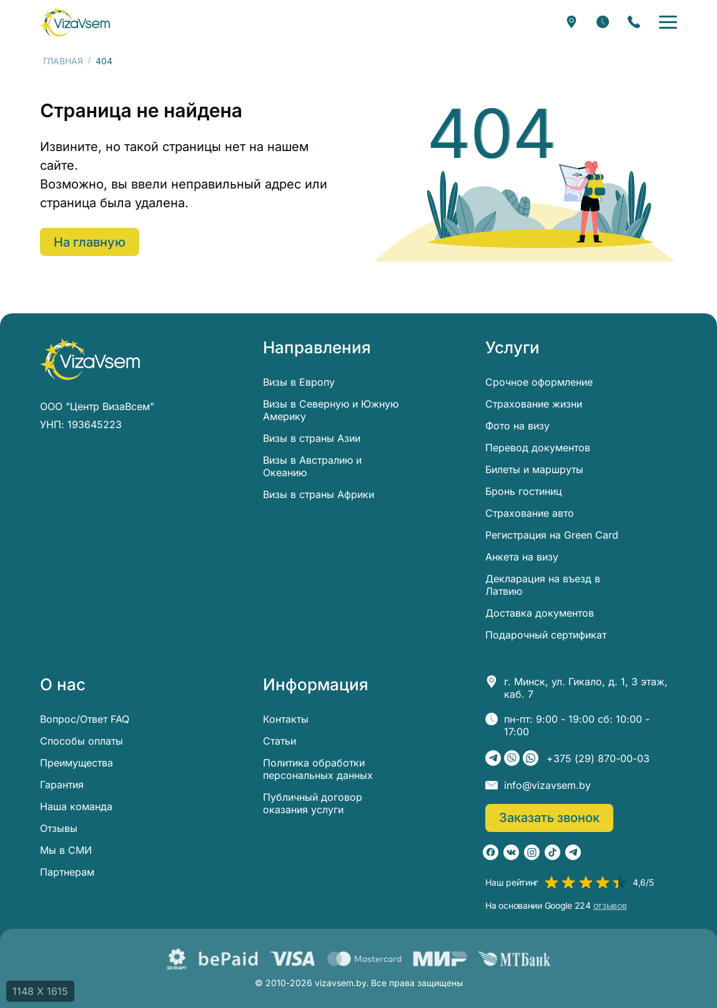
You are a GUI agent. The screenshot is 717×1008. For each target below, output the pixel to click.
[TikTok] (552, 852)
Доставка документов (539, 613)
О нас (63, 684)
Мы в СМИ (66, 850)
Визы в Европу (299, 382)
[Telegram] (493, 758)
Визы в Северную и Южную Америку (330, 410)
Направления (317, 347)
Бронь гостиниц (523, 491)
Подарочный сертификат (545, 635)
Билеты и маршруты (534, 469)
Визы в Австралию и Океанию (312, 466)
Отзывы (58, 828)
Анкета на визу (521, 556)
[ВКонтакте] (511, 852)
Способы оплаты (81, 741)
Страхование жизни (533, 404)
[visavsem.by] (75, 22)
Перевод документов (537, 447)
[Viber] (512, 758)
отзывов (610, 905)
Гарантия (62, 784)
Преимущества (76, 762)
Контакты (286, 719)
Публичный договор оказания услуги (312, 803)
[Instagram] (532, 852)
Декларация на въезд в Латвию (542, 584)
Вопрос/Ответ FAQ (84, 719)
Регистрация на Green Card (551, 535)
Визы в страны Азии (311, 438)
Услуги (512, 347)
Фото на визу (517, 425)
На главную (90, 242)
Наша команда (76, 806)
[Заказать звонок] (634, 22)
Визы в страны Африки (318, 494)
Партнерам (67, 872)
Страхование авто (529, 513)
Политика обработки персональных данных (318, 768)
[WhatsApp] (530, 758)
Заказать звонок (549, 817)
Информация (315, 684)
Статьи (279, 741)
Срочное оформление (539, 382)
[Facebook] (490, 852)
